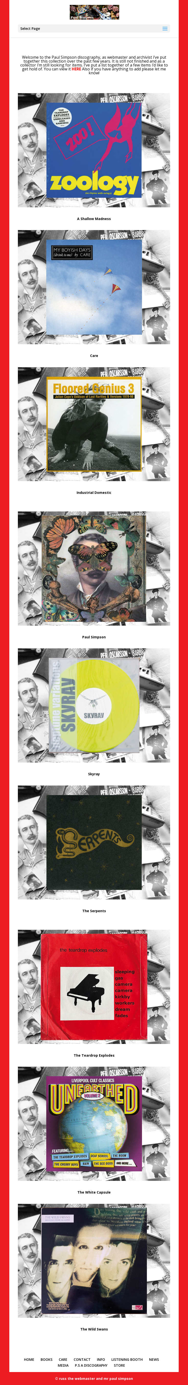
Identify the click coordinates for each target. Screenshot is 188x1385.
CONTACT (82, 1359)
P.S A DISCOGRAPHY (91, 1365)
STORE (119, 1365)
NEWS (154, 1359)
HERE (76, 69)
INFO (101, 1359)
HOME (29, 1359)
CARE (63, 1359)
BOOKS (46, 1359)
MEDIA (63, 1365)
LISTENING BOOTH (127, 1359)
